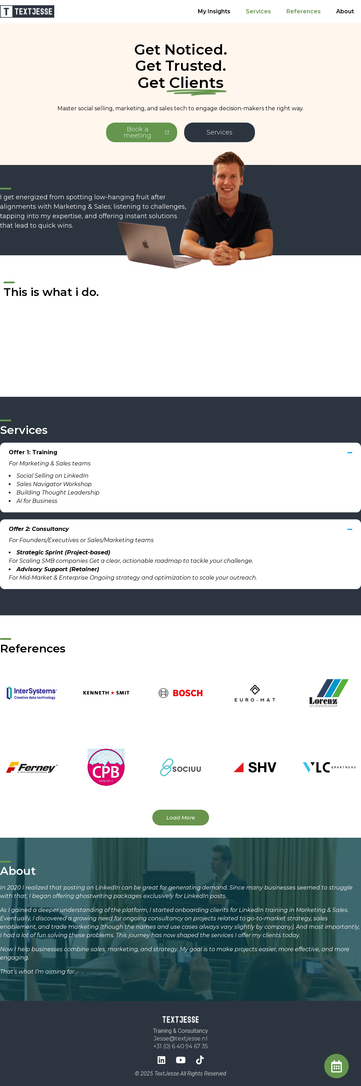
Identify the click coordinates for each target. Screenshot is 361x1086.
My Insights (214, 11)
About (345, 11)
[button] (180, 457)
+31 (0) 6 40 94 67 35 (180, 1043)
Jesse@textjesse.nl (181, 1035)
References (303, 11)
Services (258, 11)
